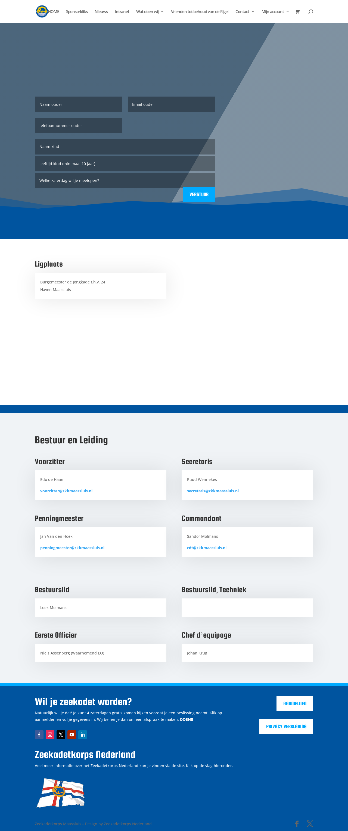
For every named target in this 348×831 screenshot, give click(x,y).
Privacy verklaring (286, 726)
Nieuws (101, 12)
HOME (53, 12)
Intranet (122, 12)
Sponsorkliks (77, 12)
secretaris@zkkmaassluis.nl (213, 490)
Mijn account (273, 12)
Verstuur (199, 194)
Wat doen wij (147, 12)
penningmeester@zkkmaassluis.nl (72, 547)
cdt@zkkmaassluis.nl (206, 547)
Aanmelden (294, 703)
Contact (242, 12)
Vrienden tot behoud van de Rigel (199, 12)
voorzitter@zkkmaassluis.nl (66, 490)
